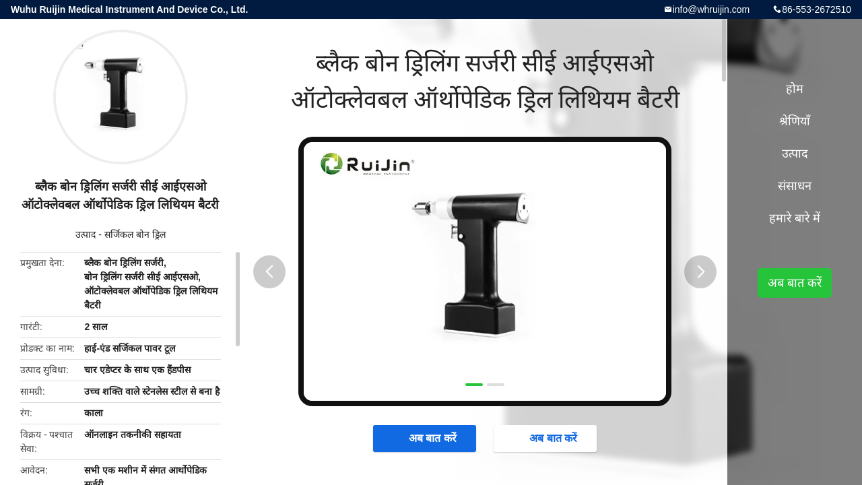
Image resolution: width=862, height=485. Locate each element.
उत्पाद (85, 234)
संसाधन (794, 186)
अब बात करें (426, 438)
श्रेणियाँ (794, 121)
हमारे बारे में (794, 218)
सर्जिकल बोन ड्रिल (135, 234)
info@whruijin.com (711, 9)
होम (794, 89)
